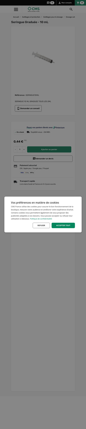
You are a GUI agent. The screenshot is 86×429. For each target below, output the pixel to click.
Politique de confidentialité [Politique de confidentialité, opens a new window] (41, 218)
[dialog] (43, 215)
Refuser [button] (41, 225)
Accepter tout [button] (63, 225)
